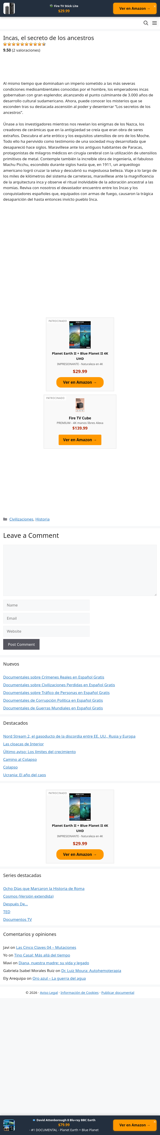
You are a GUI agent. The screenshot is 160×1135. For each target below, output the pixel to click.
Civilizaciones (21, 519)
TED (6, 912)
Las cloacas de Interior (23, 744)
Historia (42, 519)
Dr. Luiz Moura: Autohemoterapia (91, 971)
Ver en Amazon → (134, 8)
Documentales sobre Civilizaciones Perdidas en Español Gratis (59, 685)
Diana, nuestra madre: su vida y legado (54, 963)
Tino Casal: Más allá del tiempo (42, 955)
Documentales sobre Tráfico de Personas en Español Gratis (56, 693)
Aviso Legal (49, 992)
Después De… (15, 904)
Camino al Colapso (20, 759)
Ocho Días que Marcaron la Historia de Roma (44, 888)
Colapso (10, 767)
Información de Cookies (80, 992)
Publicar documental (117, 992)
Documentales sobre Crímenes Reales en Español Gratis (53, 677)
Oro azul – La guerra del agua (59, 978)
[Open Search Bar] (146, 23)
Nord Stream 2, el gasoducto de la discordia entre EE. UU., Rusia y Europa (69, 736)
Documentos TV (17, 919)
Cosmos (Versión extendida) (28, 896)
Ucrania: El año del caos (24, 775)
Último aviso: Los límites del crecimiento (39, 751)
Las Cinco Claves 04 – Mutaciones (46, 947)
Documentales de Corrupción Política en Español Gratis (53, 700)
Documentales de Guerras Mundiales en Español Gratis (53, 708)
